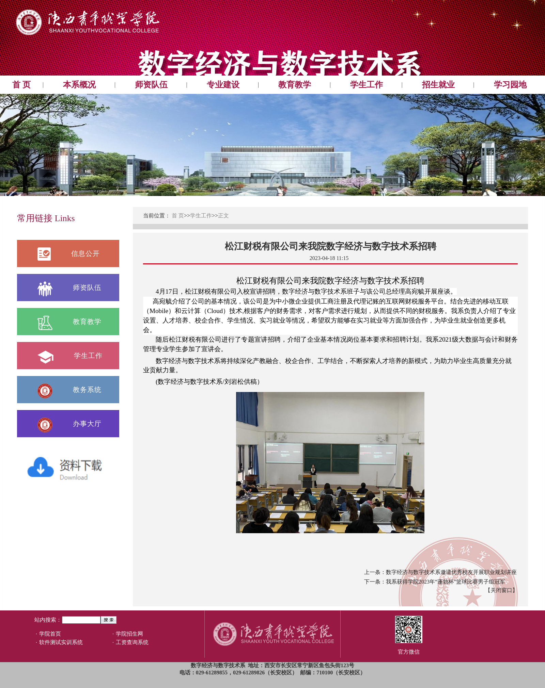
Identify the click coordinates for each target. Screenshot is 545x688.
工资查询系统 (132, 642)
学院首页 (50, 634)
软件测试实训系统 (61, 642)
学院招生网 (129, 634)
